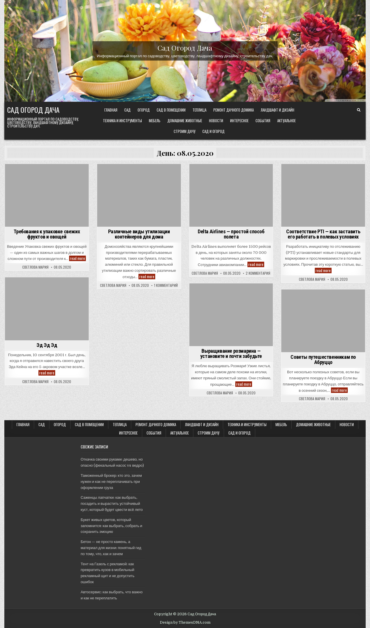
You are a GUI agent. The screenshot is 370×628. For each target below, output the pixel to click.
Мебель (154, 120)
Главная (110, 110)
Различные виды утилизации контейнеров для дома (139, 234)
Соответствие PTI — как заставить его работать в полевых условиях (323, 234)
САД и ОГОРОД (213, 131)
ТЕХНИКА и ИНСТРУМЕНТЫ (122, 120)
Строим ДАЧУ (184, 131)
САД (127, 110)
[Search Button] (358, 110)
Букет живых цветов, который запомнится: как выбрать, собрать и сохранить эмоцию (111, 526)
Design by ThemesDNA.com (185, 622)
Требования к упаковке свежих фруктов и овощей (47, 234)
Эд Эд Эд (46, 345)
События (263, 120)
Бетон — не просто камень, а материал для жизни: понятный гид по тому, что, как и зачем (111, 548)
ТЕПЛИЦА (199, 110)
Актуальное (286, 120)
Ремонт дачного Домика (233, 110)
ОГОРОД (144, 110)
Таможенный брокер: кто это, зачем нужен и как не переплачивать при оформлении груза (111, 481)
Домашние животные (184, 120)
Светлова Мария (35, 267)
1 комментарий (166, 285)
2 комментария (258, 273)
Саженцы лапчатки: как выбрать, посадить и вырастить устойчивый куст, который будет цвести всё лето (112, 503)
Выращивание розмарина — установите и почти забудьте (231, 353)
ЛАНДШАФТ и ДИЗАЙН (277, 110)
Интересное (239, 120)
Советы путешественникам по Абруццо (323, 359)
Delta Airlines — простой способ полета (231, 234)
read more (78, 258)
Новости (216, 120)
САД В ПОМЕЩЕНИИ (171, 110)
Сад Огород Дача (185, 47)
